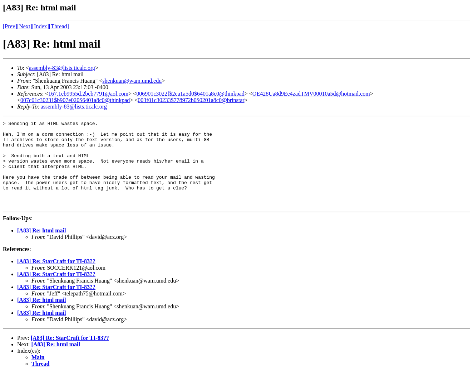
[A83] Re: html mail (41, 248)
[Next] (24, 26)
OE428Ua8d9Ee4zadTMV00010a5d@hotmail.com (311, 94)
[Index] (40, 26)
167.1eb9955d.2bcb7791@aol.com (88, 94)
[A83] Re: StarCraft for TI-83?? (56, 278)
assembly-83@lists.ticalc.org (62, 68)
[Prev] (10, 26)
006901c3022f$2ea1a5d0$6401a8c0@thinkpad (190, 94)
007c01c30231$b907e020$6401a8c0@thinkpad (75, 100)
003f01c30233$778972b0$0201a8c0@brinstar (191, 100)
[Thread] (59, 26)
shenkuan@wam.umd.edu (132, 81)
